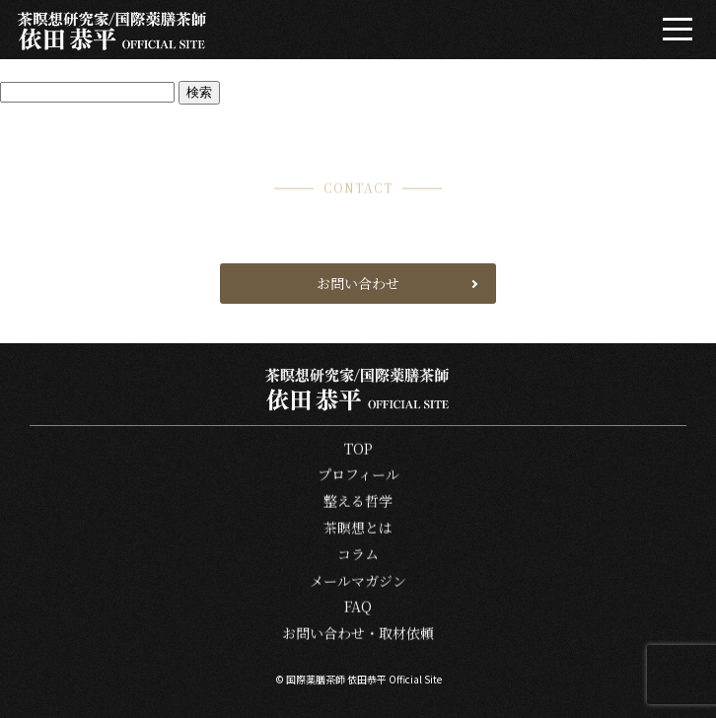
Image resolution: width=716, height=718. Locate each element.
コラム (358, 554)
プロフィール (358, 475)
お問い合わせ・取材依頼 (358, 634)
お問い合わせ (358, 283)
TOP (358, 449)
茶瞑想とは (358, 528)
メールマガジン (358, 581)
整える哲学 (358, 502)
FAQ (358, 608)
